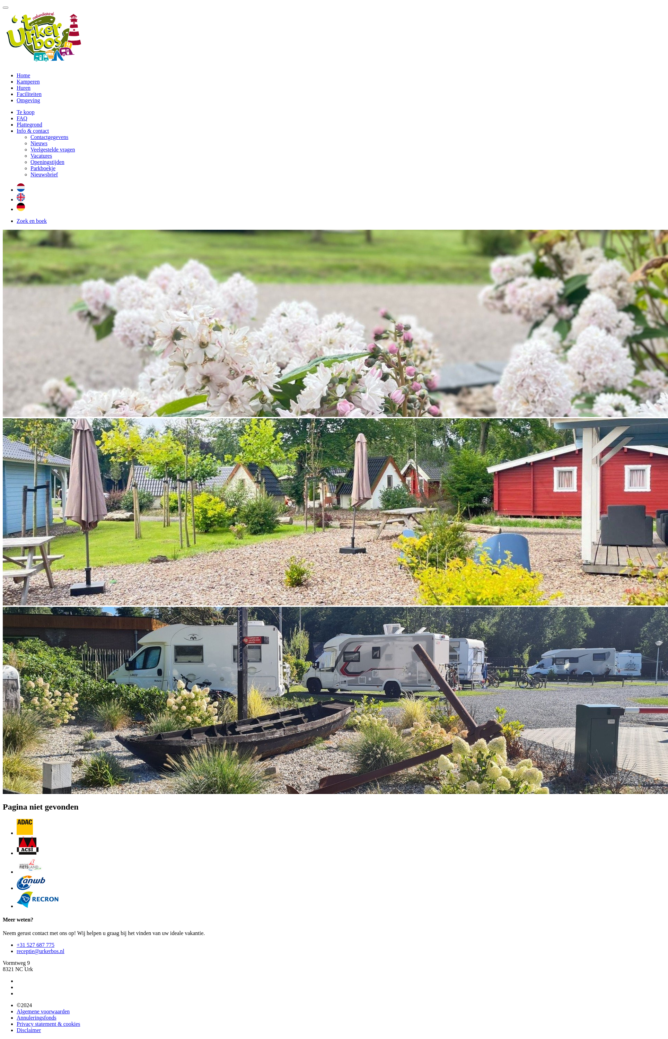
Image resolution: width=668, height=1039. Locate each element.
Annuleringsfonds (36, 1018)
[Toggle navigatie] (5, 8)
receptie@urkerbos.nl (40, 951)
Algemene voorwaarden (43, 1011)
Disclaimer (29, 1030)
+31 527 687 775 (35, 945)
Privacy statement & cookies (48, 1024)
